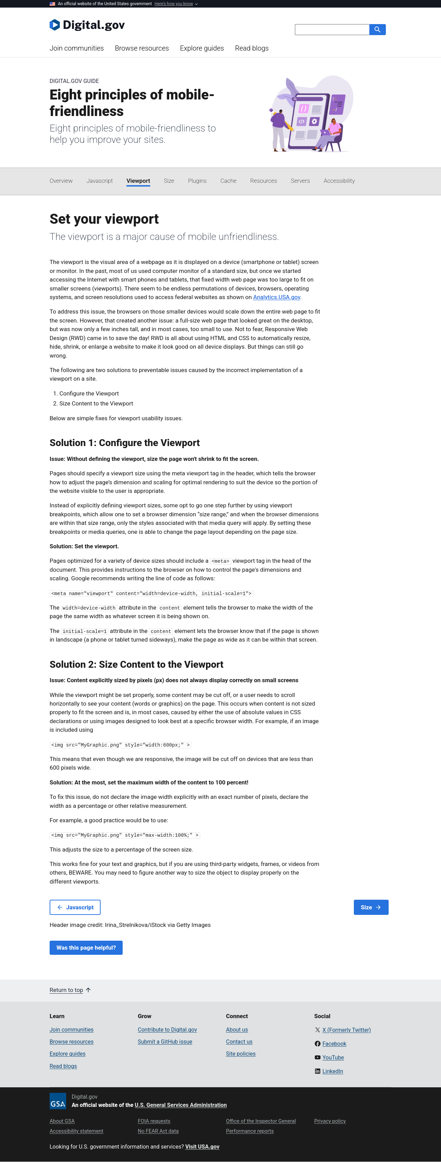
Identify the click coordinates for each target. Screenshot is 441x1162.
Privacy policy (330, 1121)
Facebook (334, 1043)
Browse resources (142, 48)
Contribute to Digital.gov (167, 1029)
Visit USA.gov (202, 1146)
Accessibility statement (76, 1131)
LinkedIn (332, 1071)
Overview (61, 180)
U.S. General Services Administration (181, 1105)
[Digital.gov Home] (135, 25)
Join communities (77, 48)
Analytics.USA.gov (276, 297)
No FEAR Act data (158, 1131)
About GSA (62, 1121)
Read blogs (252, 48)
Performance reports (250, 1131)
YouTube (333, 1057)
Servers (300, 180)
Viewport (138, 180)
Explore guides (202, 48)
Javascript (99, 180)
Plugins (197, 180)
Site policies (241, 1053)
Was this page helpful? (86, 947)
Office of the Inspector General (261, 1121)
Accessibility (339, 180)
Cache (228, 180)
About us (237, 1029)
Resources (263, 180)
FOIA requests (154, 1121)
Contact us (239, 1041)
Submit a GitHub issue (165, 1041)
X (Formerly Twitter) (346, 1030)
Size (169, 180)
